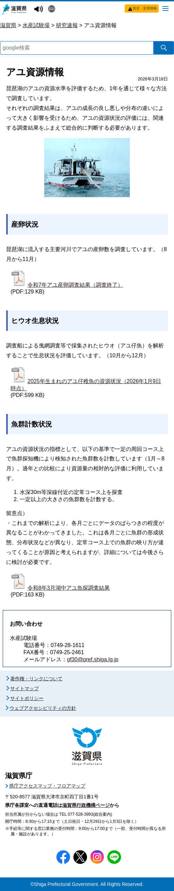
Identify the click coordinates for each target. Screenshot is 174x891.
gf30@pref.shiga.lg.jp (92, 659)
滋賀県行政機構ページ (86, 805)
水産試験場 (36, 25)
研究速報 (67, 25)
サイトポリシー (27, 698)
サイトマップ (24, 688)
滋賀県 (8, 25)
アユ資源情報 (100, 25)
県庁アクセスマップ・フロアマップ (47, 786)
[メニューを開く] (165, 8)
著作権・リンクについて (36, 678)
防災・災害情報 (145, 8)
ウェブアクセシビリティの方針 (43, 708)
